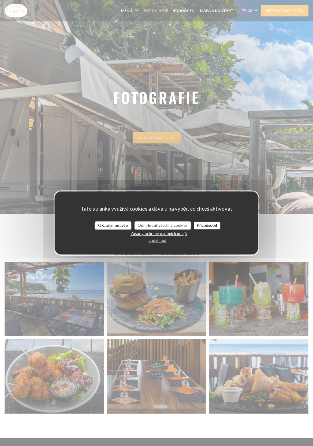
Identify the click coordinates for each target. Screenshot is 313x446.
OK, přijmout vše (113, 225)
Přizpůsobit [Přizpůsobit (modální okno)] (207, 225)
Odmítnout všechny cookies (162, 225)
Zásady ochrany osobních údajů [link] (159, 233)
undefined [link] (157, 240)
